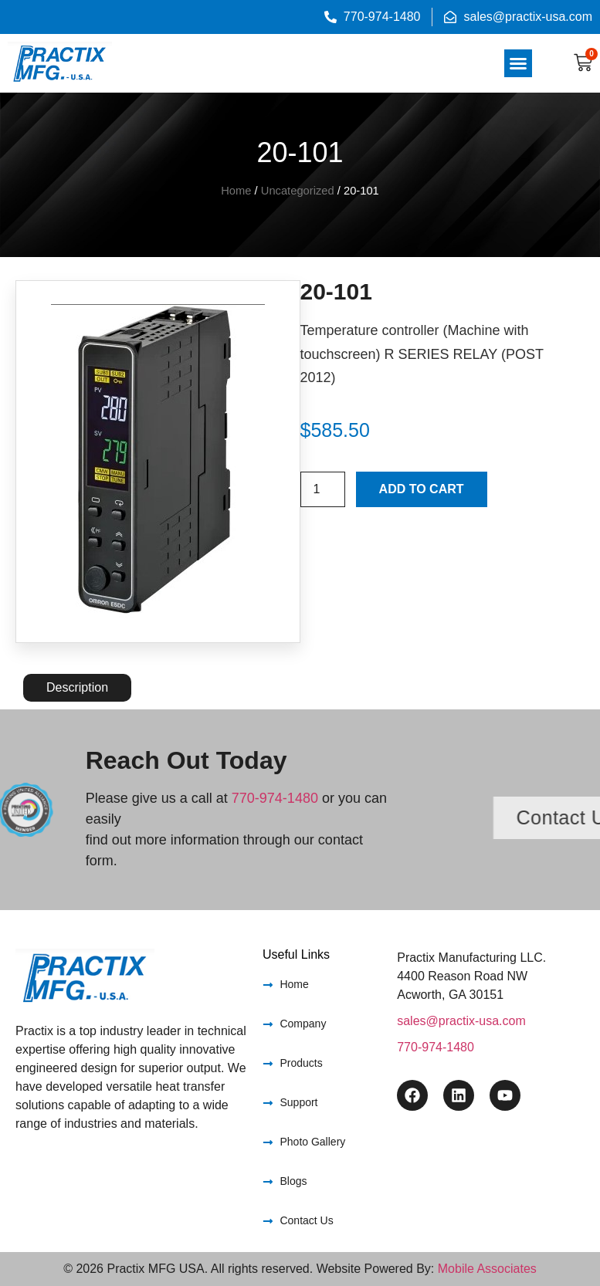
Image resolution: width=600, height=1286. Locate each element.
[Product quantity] (322, 489)
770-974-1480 (275, 798)
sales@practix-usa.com (461, 1020)
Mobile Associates (487, 1268)
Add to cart (421, 489)
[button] (518, 63)
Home (236, 190)
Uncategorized (297, 190)
